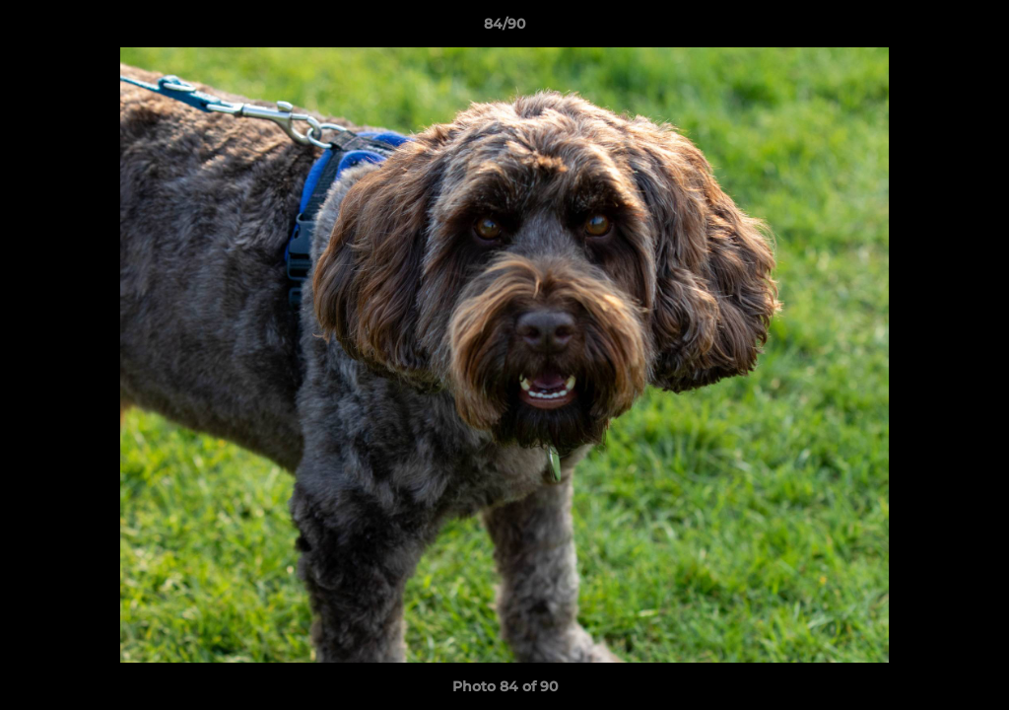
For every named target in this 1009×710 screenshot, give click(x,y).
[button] (973, 28)
